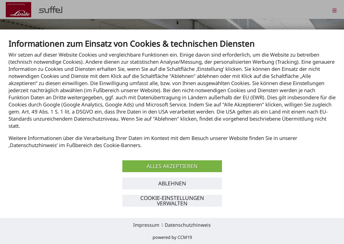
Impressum (146, 225)
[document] (172, 99)
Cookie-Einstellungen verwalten (172, 200)
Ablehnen (172, 183)
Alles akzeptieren (172, 166)
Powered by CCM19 (172, 237)
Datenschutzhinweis (188, 225)
